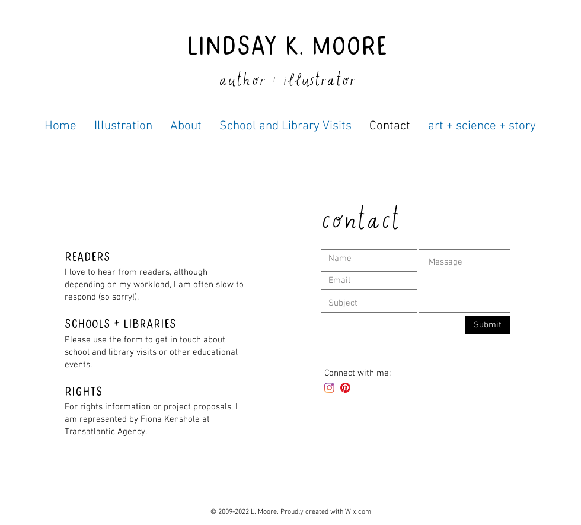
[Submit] (487, 325)
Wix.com (358, 512)
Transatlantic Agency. (106, 432)
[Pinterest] (345, 388)
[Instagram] (329, 388)
